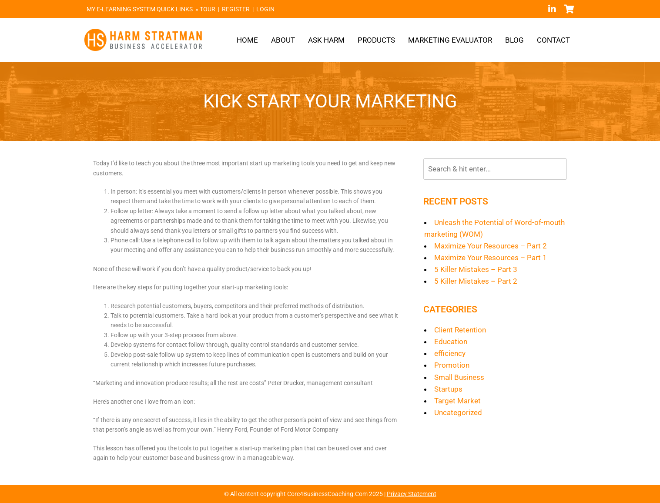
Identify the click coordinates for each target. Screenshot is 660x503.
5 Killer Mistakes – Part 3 (475, 269)
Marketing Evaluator (450, 40)
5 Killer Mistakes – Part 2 (475, 281)
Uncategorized (458, 412)
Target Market (457, 400)
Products (376, 40)
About (283, 40)
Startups (448, 389)
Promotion (451, 365)
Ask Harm (326, 40)
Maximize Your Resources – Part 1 (490, 257)
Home (247, 40)
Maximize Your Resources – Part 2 (490, 245)
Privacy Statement (411, 493)
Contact (553, 40)
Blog (514, 40)
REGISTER (236, 9)
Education (450, 341)
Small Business (459, 377)
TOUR (207, 9)
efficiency (450, 353)
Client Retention (460, 329)
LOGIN (265, 9)
